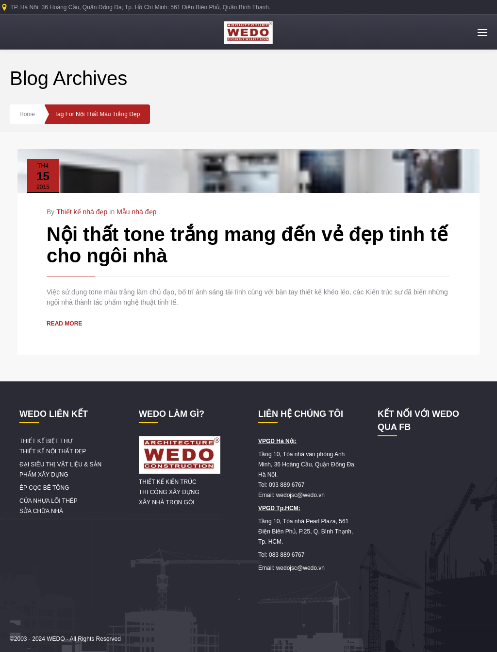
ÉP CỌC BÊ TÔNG (44, 487)
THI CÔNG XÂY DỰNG (169, 492)
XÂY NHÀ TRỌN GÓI (167, 502)
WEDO (56, 638)
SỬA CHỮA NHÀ (41, 511)
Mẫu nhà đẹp (136, 212)
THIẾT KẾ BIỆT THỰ (45, 441)
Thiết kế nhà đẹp (81, 212)
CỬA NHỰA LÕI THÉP (48, 501)
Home (27, 114)
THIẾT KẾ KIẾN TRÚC (168, 482)
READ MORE (64, 323)
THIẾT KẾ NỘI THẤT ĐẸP (52, 451)
